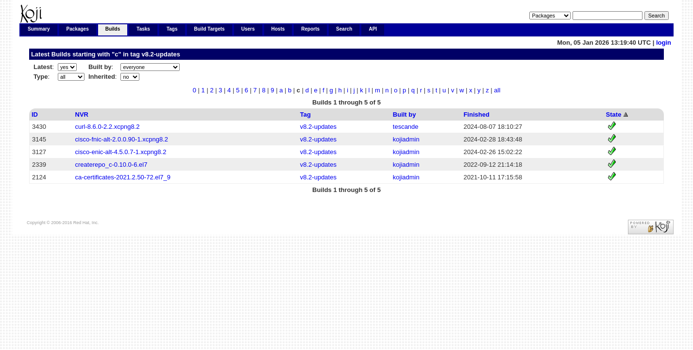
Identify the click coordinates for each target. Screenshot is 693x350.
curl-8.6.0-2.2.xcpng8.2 (107, 126)
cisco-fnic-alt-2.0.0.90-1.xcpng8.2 (121, 139)
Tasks (143, 29)
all (497, 90)
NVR (81, 114)
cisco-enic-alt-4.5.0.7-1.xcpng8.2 (121, 152)
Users (248, 29)
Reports (310, 29)
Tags (172, 29)
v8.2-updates (160, 54)
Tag (305, 114)
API (373, 29)
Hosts (278, 29)
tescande (406, 126)
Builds (112, 29)
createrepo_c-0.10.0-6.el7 (111, 164)
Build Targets (209, 29)
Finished (476, 114)
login (663, 42)
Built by (404, 114)
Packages (78, 29)
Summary (39, 29)
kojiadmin (406, 139)
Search (344, 29)
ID (35, 114)
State (614, 114)
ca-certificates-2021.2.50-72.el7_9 (123, 177)
